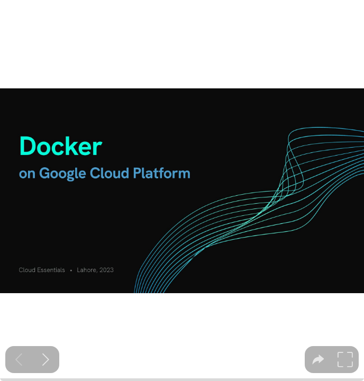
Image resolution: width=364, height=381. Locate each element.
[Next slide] (46, 359)
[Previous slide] (19, 359)
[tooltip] (318, 359)
